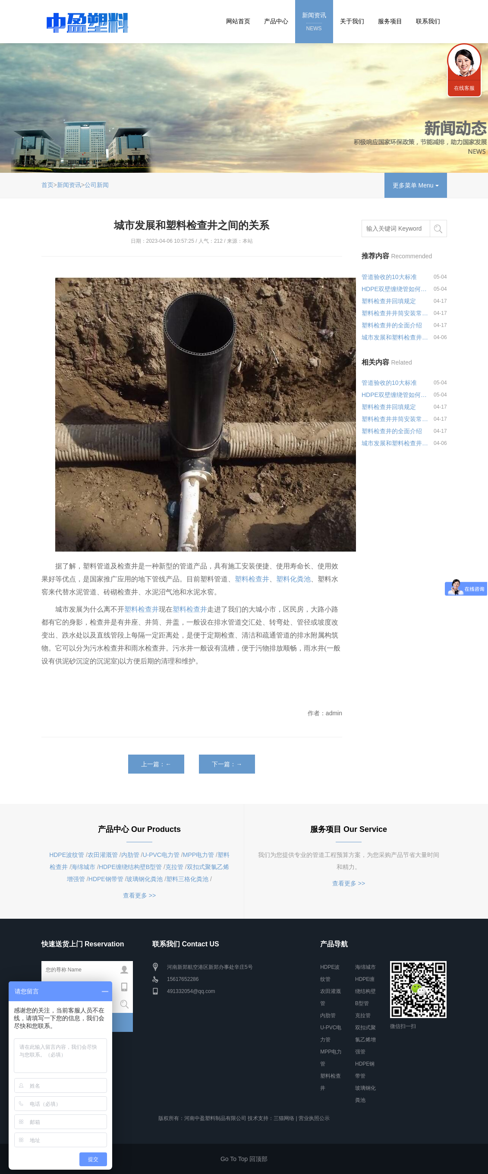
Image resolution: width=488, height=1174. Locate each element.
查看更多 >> (139, 895)
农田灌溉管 (103, 854)
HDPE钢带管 (105, 879)
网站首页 (238, 21)
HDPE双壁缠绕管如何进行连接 (396, 289)
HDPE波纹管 (66, 854)
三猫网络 (284, 1118)
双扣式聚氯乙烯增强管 (365, 1040)
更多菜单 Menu (416, 185)
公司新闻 (97, 184)
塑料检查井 (252, 579)
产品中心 (276, 21)
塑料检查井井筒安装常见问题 (396, 313)
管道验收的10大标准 (389, 276)
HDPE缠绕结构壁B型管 (130, 866)
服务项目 (390, 21)
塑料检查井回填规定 (389, 301)
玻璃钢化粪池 (144, 879)
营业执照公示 (314, 1118)
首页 (47, 184)
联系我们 (428, 21)
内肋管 (130, 854)
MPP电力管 (198, 854)
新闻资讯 (314, 22)
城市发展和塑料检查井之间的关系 (396, 337)
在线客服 (464, 88)
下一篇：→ (227, 764)
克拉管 (174, 866)
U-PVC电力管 (160, 854)
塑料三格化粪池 (187, 879)
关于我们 (352, 21)
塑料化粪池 (293, 579)
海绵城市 (83, 866)
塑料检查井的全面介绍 (392, 325)
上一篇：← (156, 764)
